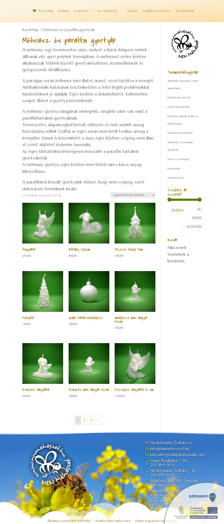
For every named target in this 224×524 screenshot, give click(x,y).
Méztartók (173, 168)
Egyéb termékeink (178, 106)
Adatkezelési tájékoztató (113, 521)
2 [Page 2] (84, 420)
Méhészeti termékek (180, 132)
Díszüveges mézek (178, 97)
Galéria (132, 11)
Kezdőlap (46, 11)
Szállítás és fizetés (157, 11)
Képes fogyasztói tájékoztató (156, 521)
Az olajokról (107, 11)
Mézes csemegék (178, 159)
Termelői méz (175, 177)
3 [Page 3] (91, 420)
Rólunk (63, 11)
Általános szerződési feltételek (69, 521)
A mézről (81, 11)
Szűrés (178, 210)
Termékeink (184, 11)
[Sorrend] (132, 195)
